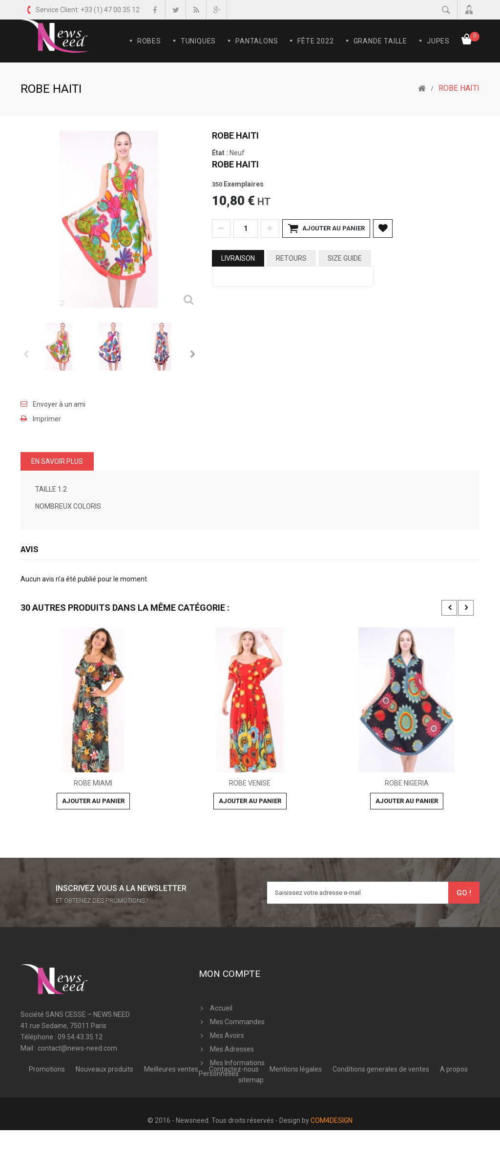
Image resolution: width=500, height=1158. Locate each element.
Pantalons (256, 41)
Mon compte (229, 973)
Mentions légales (296, 1124)
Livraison (238, 258)
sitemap (251, 1135)
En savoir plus (57, 461)
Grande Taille (380, 41)
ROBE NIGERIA (407, 783)
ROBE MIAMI (93, 783)
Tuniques (198, 41)
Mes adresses (232, 1049)
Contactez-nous (234, 1124)
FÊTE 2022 (315, 41)
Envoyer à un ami (59, 404)
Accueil (221, 1008)
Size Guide (345, 258)
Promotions (47, 1124)
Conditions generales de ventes (382, 1124)
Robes (149, 41)
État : (220, 153)
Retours (291, 258)
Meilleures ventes (172, 1124)
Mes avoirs (227, 1035)
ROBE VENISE (250, 783)
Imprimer (47, 419)
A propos (454, 1124)
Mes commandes (237, 1022)
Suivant (192, 354)
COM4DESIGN (332, 1148)
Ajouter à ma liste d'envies (383, 228)
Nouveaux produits (105, 1124)
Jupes (438, 41)
